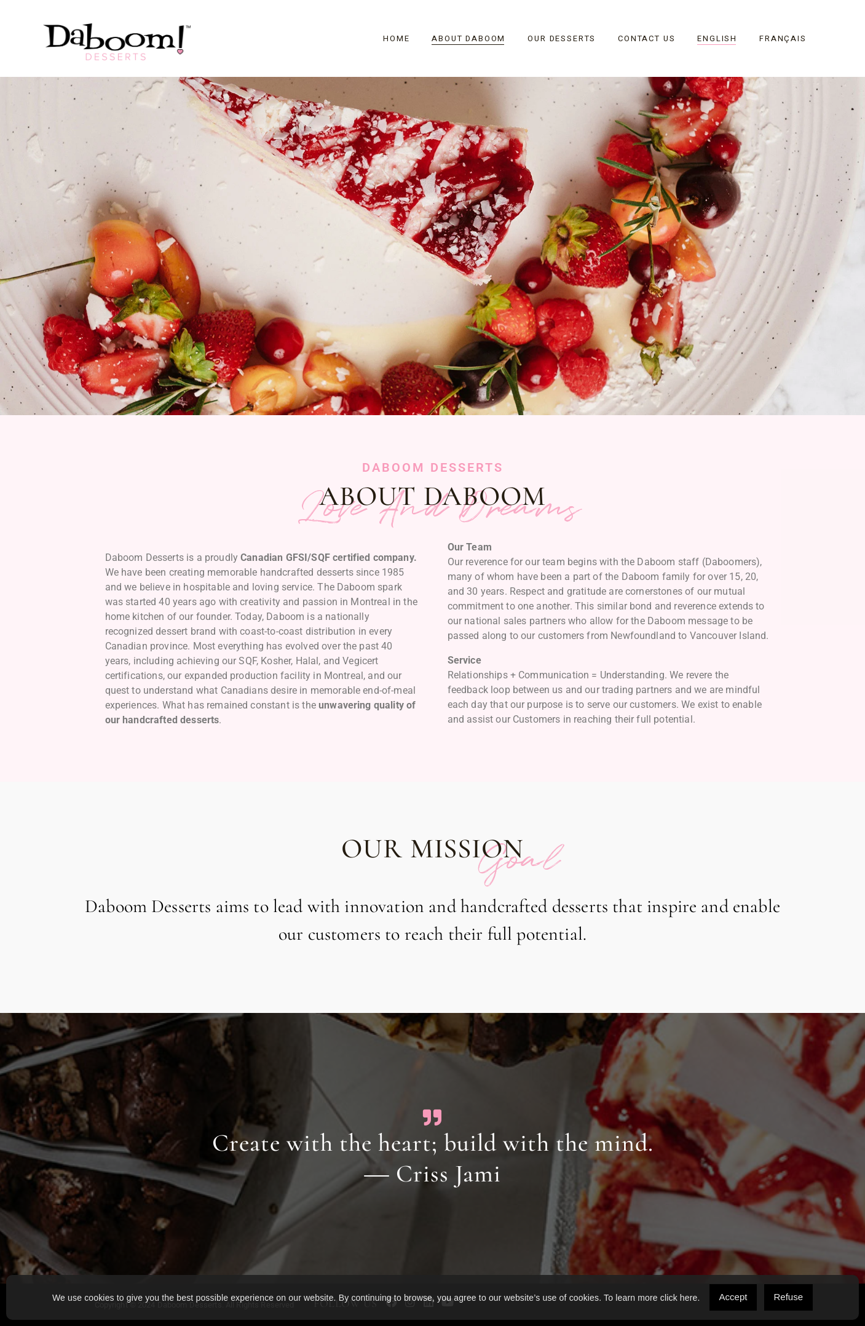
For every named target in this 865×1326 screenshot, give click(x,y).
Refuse (789, 1297)
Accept (733, 1297)
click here (679, 1298)
